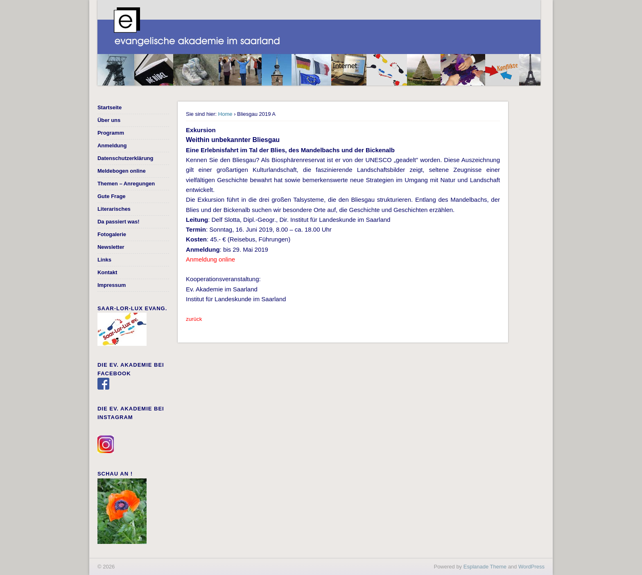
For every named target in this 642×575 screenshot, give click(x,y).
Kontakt (107, 272)
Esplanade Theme (484, 567)
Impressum (111, 285)
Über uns (108, 120)
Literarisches (114, 209)
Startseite (109, 107)
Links (104, 260)
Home (225, 114)
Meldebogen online (121, 171)
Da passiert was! (118, 222)
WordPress (531, 567)
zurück (194, 319)
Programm (110, 133)
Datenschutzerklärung (125, 158)
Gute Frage (111, 196)
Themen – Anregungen (126, 183)
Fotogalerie (111, 234)
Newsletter (110, 247)
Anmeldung (112, 145)
